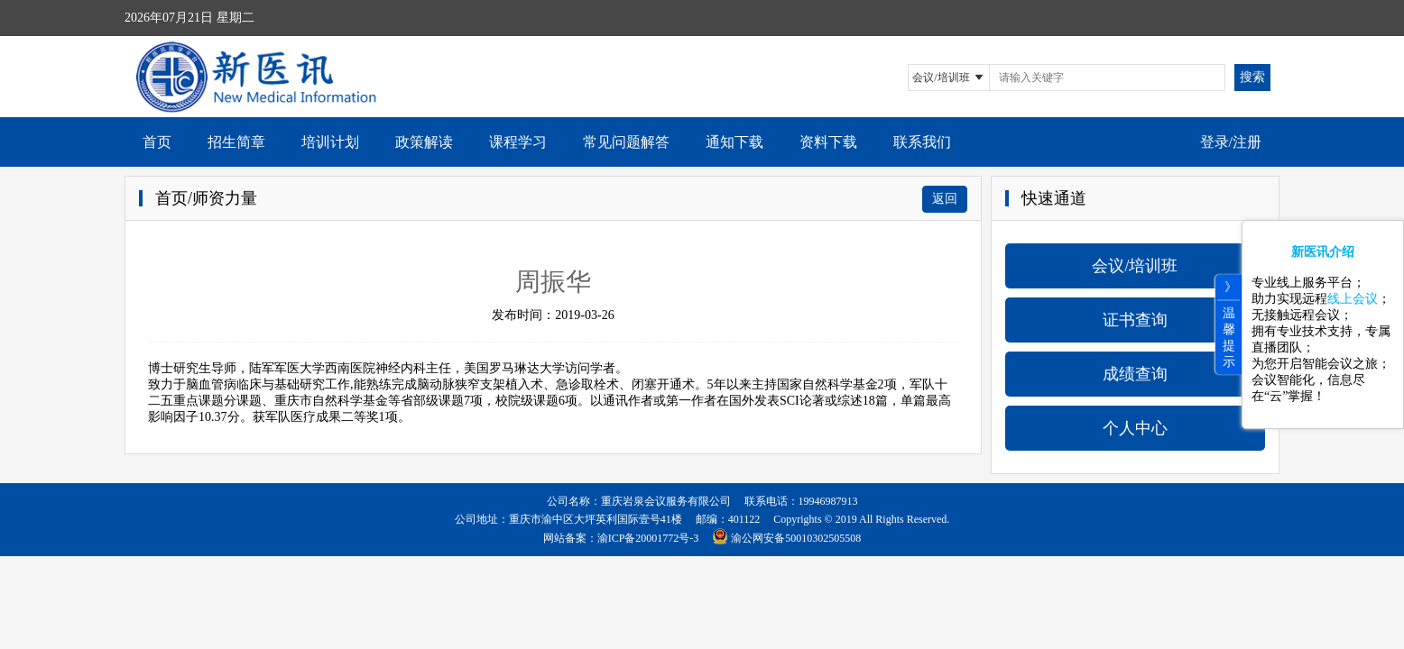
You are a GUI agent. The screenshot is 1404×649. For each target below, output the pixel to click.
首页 (157, 142)
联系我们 (922, 142)
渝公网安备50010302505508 (796, 538)
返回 (944, 199)
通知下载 (734, 142)
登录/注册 (1230, 142)
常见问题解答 (626, 142)
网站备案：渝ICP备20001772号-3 (621, 538)
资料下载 (828, 142)
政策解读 (424, 142)
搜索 (1252, 77)
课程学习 (518, 142)
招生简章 (236, 142)
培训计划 (330, 142)
